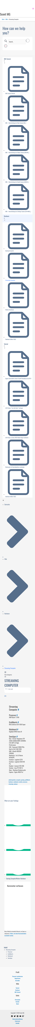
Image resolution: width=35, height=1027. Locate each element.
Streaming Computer (11, 950)
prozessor (25, 782)
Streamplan (17, 1000)
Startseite (7, 504)
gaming (22, 780)
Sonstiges (10, 958)
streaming (11, 784)
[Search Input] (17, 41)
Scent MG (5, 14)
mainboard (15, 782)
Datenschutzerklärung (18, 1019)
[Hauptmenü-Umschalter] (33, 9)
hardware (11, 782)
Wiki (5, 559)
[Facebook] (12, 1016)
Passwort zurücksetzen (17, 976)
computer (18, 780)
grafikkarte (27, 780)
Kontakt (17, 1002)
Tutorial (17, 988)
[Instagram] (17, 1016)
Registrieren (17, 978)
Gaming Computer (10, 878)
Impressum (17, 1021)
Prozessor (10, 952)
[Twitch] (23, 1016)
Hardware (7, 614)
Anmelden (17, 980)
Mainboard (10, 956)
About (17, 1004)
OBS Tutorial (17, 992)
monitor (20, 782)
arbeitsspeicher (12, 780)
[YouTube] (20, 1016)
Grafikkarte (10, 954)
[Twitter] (15, 1016)
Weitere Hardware (22, 878)
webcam (16, 784)
